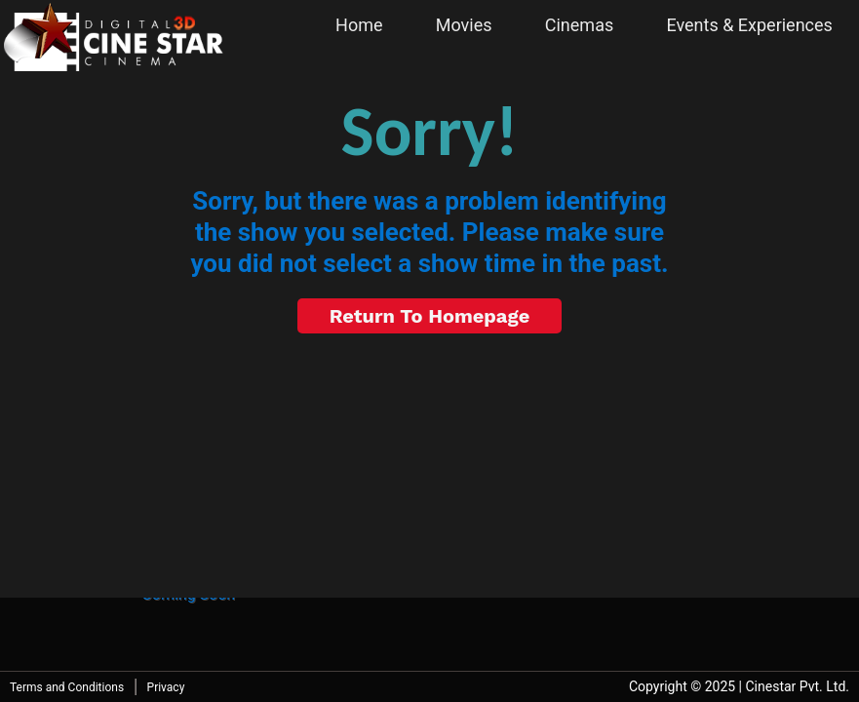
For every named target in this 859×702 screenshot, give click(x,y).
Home (358, 25)
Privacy (166, 687)
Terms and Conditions (67, 687)
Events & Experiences (749, 25)
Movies (464, 25)
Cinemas (579, 25)
